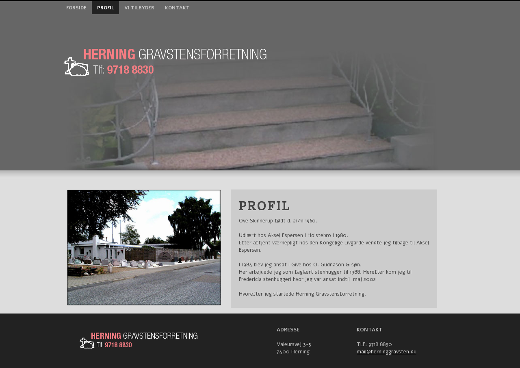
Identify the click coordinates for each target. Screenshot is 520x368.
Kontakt (177, 7)
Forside (76, 7)
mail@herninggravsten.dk (386, 351)
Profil (105, 7)
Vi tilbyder (139, 7)
